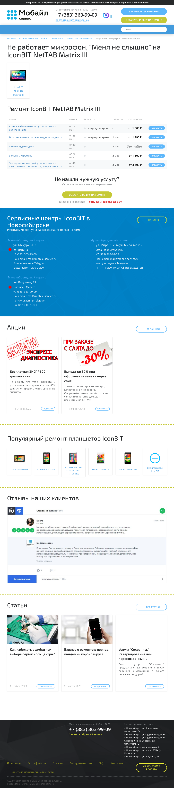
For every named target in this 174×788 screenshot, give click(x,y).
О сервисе (14, 763)
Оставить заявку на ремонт (87, 194)
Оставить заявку (144, 19)
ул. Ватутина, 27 (24, 282)
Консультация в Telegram (29, 263)
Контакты (117, 763)
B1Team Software (45, 783)
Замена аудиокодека (21, 146)
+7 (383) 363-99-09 (76, 15)
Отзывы (58, 763)
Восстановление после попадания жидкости (36, 137)
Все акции (150, 329)
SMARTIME (27, 783)
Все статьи (150, 607)
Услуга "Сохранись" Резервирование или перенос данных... (135, 653)
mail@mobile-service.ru (42, 258)
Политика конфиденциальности (32, 771)
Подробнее (48, 409)
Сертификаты (37, 763)
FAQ (101, 763)
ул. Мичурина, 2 (24, 245)
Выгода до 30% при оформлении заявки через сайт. (85, 376)
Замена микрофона (20, 155)
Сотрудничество (81, 763)
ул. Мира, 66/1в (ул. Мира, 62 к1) (119, 245)
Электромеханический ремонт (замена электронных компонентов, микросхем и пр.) (36, 164)
